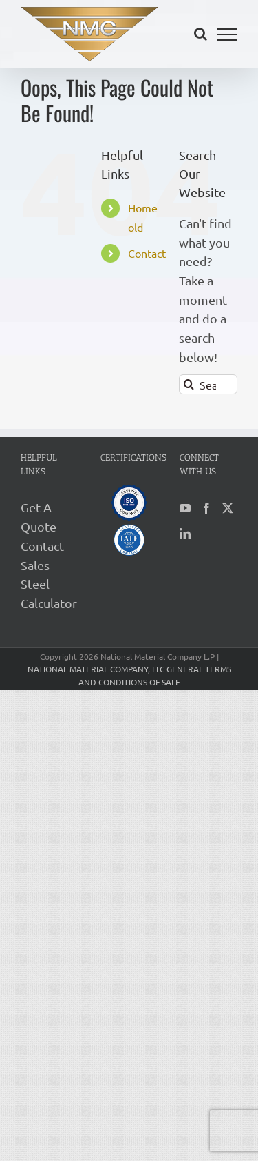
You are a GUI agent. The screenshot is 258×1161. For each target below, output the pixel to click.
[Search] (189, 384)
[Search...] (208, 384)
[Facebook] (206, 508)
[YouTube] (185, 508)
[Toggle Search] (200, 34)
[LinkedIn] (185, 533)
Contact (147, 253)
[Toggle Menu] (227, 34)
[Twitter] (227, 508)
